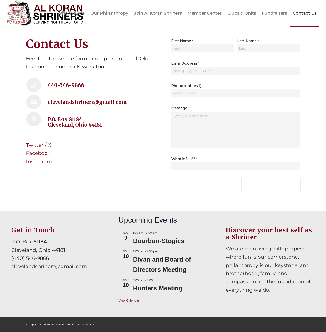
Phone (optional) (186, 86)
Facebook (38, 153)
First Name (182, 41)
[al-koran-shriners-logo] (45, 13)
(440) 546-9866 (30, 258)
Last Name (248, 41)
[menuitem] (70, 13)
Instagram (39, 162)
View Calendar (128, 300)
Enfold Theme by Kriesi (81, 324)
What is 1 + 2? (184, 159)
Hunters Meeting (157, 288)
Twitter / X (38, 145)
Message (180, 108)
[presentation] (271, 185)
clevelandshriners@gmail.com (49, 266)
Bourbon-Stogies (158, 240)
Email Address (185, 63)
